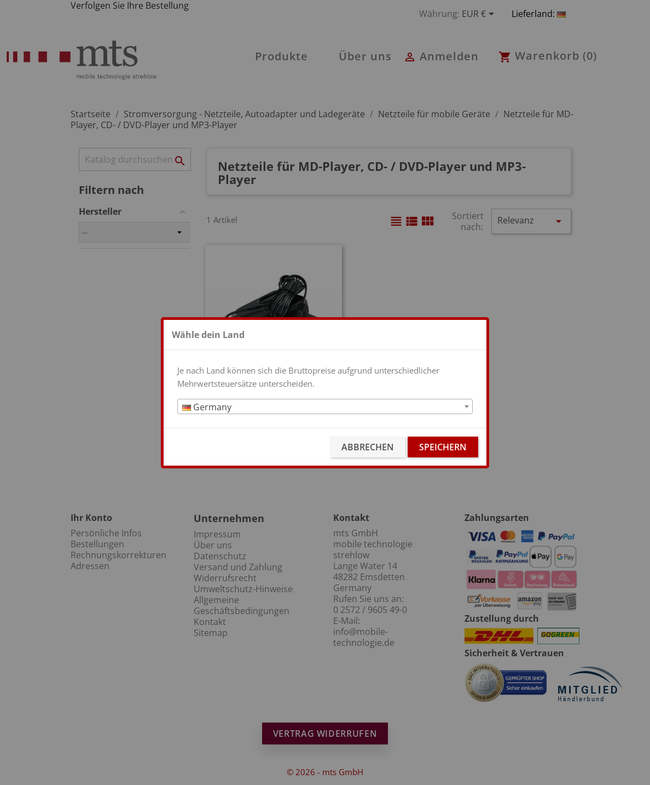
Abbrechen (367, 447)
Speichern (443, 447)
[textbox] (325, 407)
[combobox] (325, 406)
